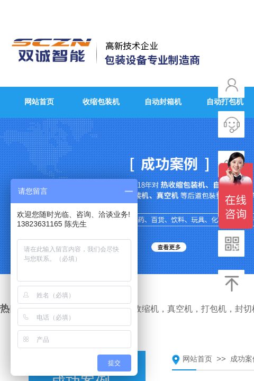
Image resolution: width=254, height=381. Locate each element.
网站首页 (197, 359)
